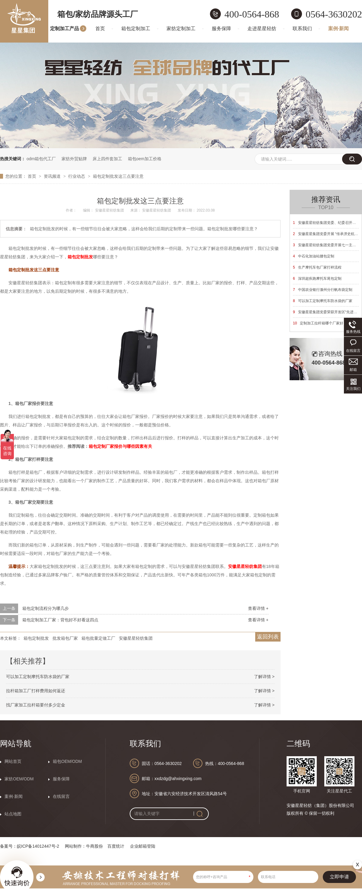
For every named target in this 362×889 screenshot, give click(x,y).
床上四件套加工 (107, 158)
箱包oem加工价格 (144, 158)
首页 (100, 28)
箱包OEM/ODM (67, 761)
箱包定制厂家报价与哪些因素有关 (120, 446)
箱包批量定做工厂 (98, 638)
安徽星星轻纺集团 (245, 566)
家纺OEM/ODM (19, 778)
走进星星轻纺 (261, 28)
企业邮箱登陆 (142, 846)
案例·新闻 (338, 28)
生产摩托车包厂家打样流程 (317, 267)
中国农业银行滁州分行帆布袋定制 (322, 290)
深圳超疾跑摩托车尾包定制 (317, 278)
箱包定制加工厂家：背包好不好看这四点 (60, 619)
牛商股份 (94, 846)
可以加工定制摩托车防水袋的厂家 (37, 676)
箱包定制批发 (80, 256)
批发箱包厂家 (65, 638)
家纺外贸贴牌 (74, 158)
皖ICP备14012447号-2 (38, 846)
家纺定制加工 (181, 28)
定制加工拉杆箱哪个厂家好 (318, 323)
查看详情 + (258, 608)
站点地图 (13, 813)
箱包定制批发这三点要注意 (118, 176)
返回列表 (268, 637)
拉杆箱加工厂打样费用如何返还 (35, 690)
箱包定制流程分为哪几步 (45, 608)
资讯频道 (53, 176)
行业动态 (77, 176)
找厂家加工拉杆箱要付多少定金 (35, 705)
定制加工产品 (64, 28)
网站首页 (13, 761)
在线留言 (61, 796)
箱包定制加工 (135, 28)
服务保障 (221, 28)
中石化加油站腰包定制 (313, 256)
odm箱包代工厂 (41, 158)
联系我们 (302, 28)
